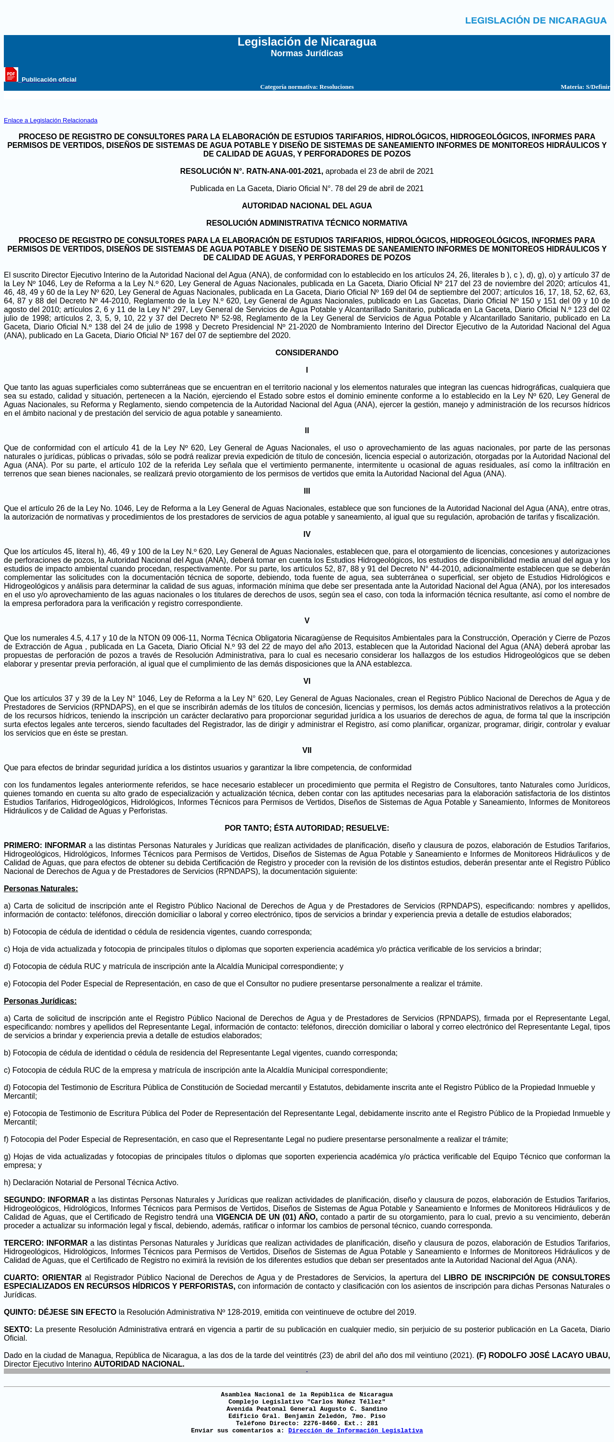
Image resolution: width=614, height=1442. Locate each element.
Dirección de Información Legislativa (355, 1430)
